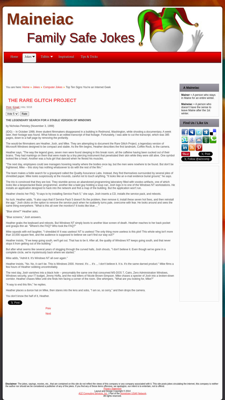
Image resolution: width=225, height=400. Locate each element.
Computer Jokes (52, 87)
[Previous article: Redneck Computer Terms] (48, 308)
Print (9, 107)
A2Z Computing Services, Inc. (93, 393)
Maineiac (40, 19)
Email (16, 107)
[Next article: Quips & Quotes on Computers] (48, 313)
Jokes (36, 87)
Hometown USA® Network (133, 393)
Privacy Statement (112, 388)
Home (25, 87)
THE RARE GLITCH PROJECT (42, 100)
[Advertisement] (84, 73)
